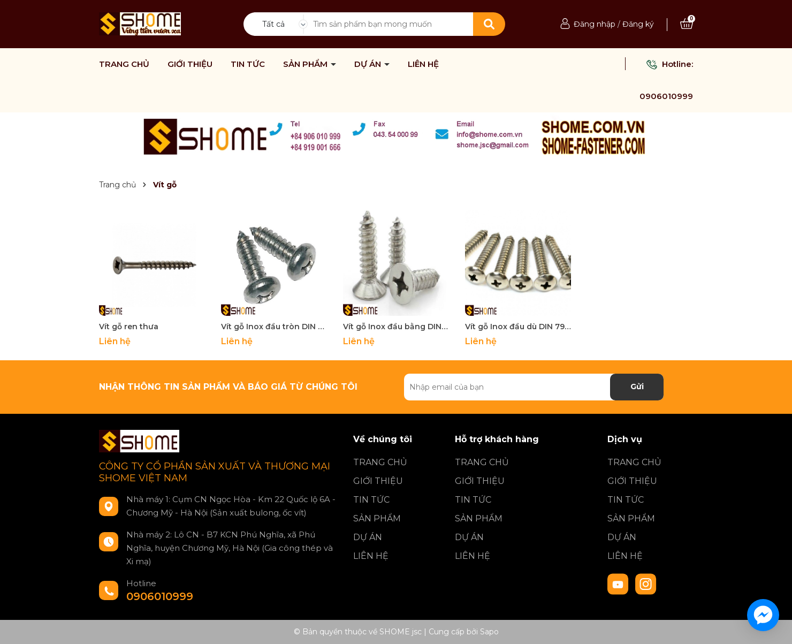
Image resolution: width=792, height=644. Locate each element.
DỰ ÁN (368, 64)
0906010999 (666, 96)
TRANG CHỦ (124, 64)
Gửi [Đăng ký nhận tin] (637, 386)
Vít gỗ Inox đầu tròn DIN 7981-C (274, 326)
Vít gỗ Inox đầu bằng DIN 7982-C (396, 326)
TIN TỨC (248, 64)
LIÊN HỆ (423, 64)
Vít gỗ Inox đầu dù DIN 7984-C (518, 326)
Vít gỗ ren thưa (128, 326)
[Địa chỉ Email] (534, 387)
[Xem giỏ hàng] (686, 24)
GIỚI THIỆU (189, 64)
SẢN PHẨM (306, 64)
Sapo (489, 632)
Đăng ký (638, 24)
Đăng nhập (594, 24)
